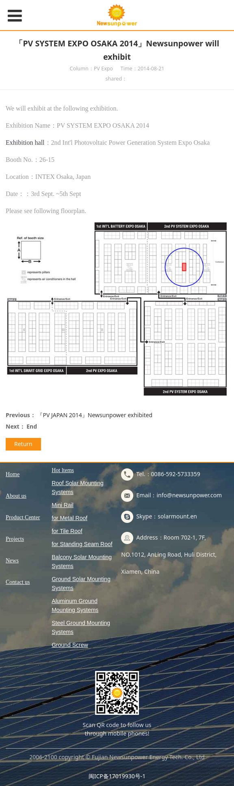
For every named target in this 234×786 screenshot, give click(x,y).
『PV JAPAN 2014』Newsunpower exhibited (94, 415)
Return (23, 444)
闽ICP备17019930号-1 (117, 776)
